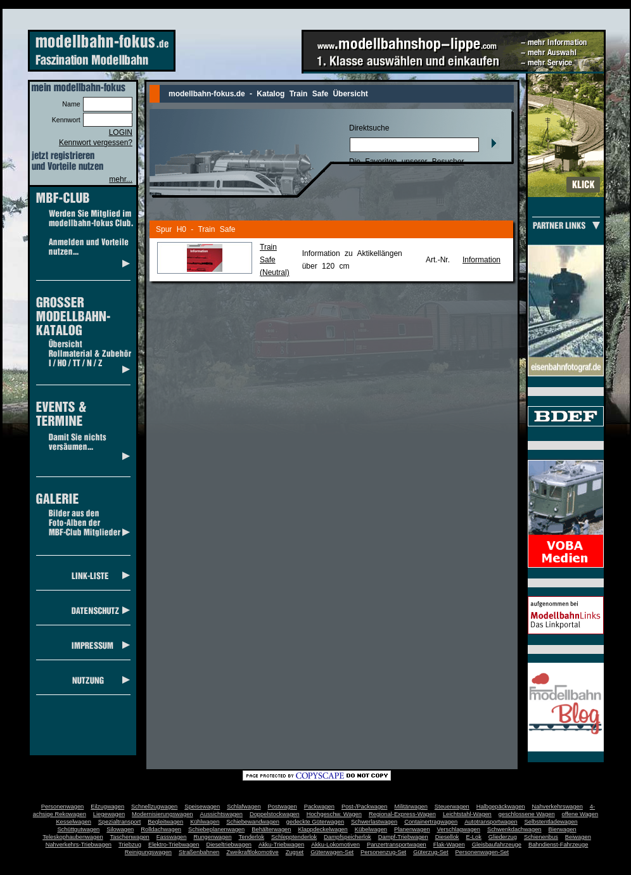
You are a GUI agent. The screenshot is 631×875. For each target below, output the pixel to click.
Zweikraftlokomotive (252, 852)
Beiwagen (578, 837)
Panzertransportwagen (396, 844)
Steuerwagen (452, 806)
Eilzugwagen (107, 806)
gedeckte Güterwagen (315, 822)
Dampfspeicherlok (347, 837)
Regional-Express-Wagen (402, 814)
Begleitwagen (165, 822)
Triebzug (129, 844)
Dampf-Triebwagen (403, 837)
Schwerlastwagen (374, 822)
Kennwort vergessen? (95, 142)
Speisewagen (202, 806)
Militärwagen (410, 806)
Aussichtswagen (221, 814)
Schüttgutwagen (78, 829)
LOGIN (120, 132)
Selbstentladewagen (551, 822)
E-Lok (473, 837)
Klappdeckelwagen (322, 829)
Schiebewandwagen (252, 822)
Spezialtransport (119, 822)
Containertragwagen (430, 822)
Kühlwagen (204, 822)
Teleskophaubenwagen (72, 837)
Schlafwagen (243, 806)
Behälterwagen (271, 829)
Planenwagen (412, 829)
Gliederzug (502, 837)
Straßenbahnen (199, 852)
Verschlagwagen (458, 829)
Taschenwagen (130, 837)
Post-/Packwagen (364, 806)
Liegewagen (109, 814)
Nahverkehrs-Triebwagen (79, 844)
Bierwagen (563, 829)
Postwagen (282, 806)
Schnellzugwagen (154, 806)
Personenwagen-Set (482, 852)
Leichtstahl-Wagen (467, 814)
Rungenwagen (212, 837)
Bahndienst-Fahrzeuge (558, 844)
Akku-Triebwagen (281, 844)
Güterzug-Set (430, 852)
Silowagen (120, 829)
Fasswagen (171, 837)
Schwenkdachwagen (514, 829)
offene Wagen (580, 814)
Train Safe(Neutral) (275, 260)
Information (481, 259)
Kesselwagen (73, 822)
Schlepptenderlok (294, 837)
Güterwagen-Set (332, 852)
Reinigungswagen (148, 852)
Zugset (295, 852)
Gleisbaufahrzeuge (496, 844)
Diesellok (447, 837)
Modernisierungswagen (162, 814)
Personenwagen (62, 806)
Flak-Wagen (449, 844)
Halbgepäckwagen (500, 806)
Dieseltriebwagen (229, 844)
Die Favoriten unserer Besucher (406, 161)
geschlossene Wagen (527, 814)
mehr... (120, 179)
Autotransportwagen (491, 822)
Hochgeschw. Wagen (334, 814)
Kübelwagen (371, 829)
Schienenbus (541, 837)
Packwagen (319, 806)
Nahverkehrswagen (557, 806)
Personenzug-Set (383, 852)
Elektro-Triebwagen (174, 844)
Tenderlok (251, 837)
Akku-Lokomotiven (335, 844)
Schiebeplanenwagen (216, 829)
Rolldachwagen (161, 829)
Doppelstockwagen (275, 814)
